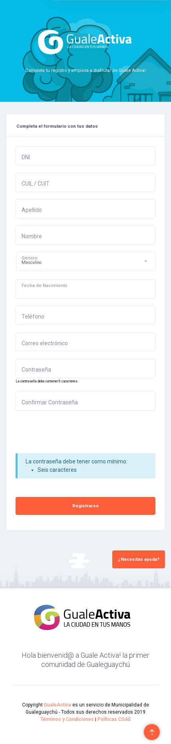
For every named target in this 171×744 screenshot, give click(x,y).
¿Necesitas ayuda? (138, 559)
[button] (86, 261)
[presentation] (76, 433)
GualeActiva (57, 705)
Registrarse (85, 506)
